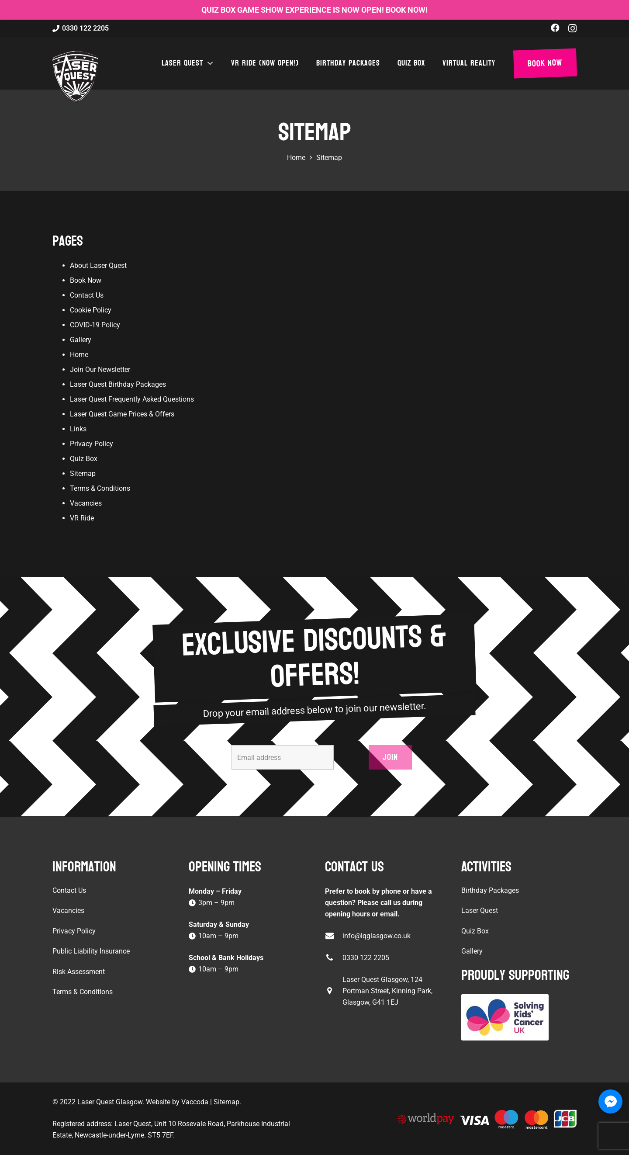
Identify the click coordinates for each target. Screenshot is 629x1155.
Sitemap (83, 473)
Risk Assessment (78, 972)
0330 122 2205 (365, 958)
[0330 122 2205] (333, 958)
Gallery (80, 340)
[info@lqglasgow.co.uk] (333, 936)
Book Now (85, 280)
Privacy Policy (91, 444)
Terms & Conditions (100, 488)
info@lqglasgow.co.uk (376, 936)
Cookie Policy (90, 310)
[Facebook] (555, 28)
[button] (208, 63)
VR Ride (82, 518)
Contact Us (87, 295)
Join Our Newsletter (100, 369)
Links (78, 429)
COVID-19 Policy (95, 325)
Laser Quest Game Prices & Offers (122, 414)
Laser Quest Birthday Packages (118, 384)
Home (79, 354)
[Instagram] (572, 28)
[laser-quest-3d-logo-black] (75, 76)
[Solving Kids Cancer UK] (519, 1017)
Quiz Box (83, 458)
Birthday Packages (490, 890)
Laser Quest (479, 910)
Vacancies (86, 503)
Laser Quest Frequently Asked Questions (132, 399)
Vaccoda (194, 1102)
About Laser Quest (98, 265)
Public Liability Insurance (91, 951)
